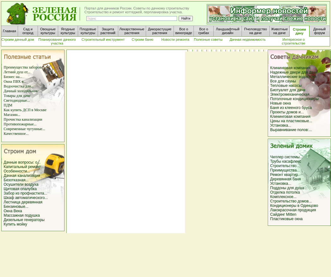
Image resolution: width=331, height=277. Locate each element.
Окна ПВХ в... (15, 81)
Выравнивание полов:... (291, 130)
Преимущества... (285, 170)
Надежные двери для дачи (293, 72)
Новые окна (280, 103)
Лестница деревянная (23, 202)
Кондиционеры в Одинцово (294, 205)
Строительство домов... (291, 201)
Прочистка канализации (23, 119)
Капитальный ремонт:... (24, 167)
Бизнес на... (13, 77)
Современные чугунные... (24, 129)
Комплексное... (283, 197)
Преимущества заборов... (24, 67)
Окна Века (13, 211)
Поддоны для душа (287, 188)
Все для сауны (283, 81)
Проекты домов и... (287, 112)
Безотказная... (16, 180)
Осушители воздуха (21, 184)
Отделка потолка (285, 192)
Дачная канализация (22, 175)
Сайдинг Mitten (283, 214)
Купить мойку (15, 224)
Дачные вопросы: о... (22, 162)
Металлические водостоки (293, 77)
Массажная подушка (22, 215)
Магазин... (12, 114)
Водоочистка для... (19, 86)
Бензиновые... (16, 206)
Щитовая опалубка (20, 189)
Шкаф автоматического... (26, 198)
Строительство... (285, 166)
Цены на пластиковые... (291, 121)
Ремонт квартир (284, 174)
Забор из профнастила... (25, 193)
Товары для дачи (17, 95)
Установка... (280, 125)
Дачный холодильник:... (23, 91)
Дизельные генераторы (24, 220)
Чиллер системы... (286, 157)
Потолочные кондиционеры (294, 99)
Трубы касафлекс (285, 161)
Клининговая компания (290, 68)
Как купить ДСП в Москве (25, 110)
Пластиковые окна (286, 219)
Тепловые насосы (286, 85)
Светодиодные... (17, 100)
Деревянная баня (285, 179)
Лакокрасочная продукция (293, 210)
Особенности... (17, 171)
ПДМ (8, 105)
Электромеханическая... (291, 94)
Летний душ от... (17, 72)
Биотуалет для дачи (287, 90)
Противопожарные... (20, 124)
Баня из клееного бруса (291, 107)
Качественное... (16, 133)
